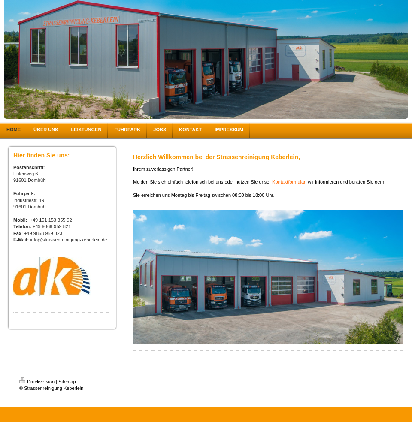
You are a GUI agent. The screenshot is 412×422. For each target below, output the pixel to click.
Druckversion (37, 381)
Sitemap (67, 381)
